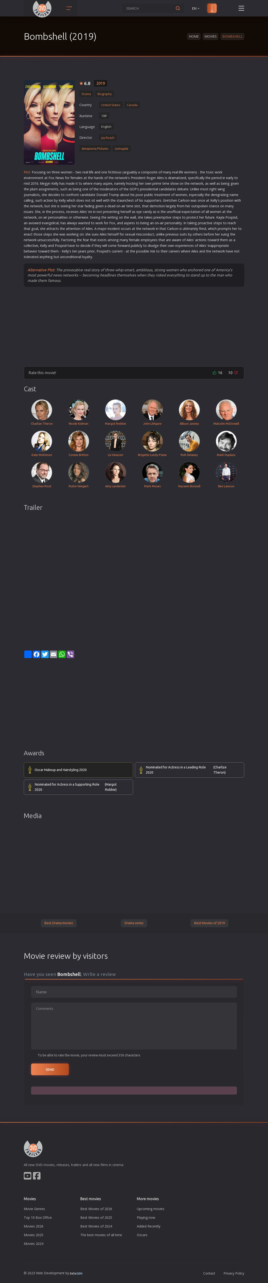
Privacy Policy (233, 1273)
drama (173, 178)
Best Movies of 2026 (96, 1209)
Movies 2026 (33, 1226)
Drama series (134, 923)
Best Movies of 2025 (96, 1217)
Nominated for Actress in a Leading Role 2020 (192, 770)
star (80, 206)
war (176, 240)
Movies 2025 (33, 1235)
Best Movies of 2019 (209, 923)
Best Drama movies (58, 923)
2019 (100, 83)
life (91, 172)
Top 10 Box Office (38, 1217)
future (210, 217)
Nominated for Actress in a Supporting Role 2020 (81, 787)
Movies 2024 (33, 1243)
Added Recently (148, 1226)
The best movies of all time (101, 1235)
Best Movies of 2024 (96, 1226)
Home (194, 36)
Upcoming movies (150, 1209)
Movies (210, 36)
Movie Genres (34, 1209)
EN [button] (196, 8)
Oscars (142, 1235)
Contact (209, 1273)
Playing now (146, 1217)
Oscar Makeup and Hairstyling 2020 (61, 770)
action (48, 200)
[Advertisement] (134, 326)
